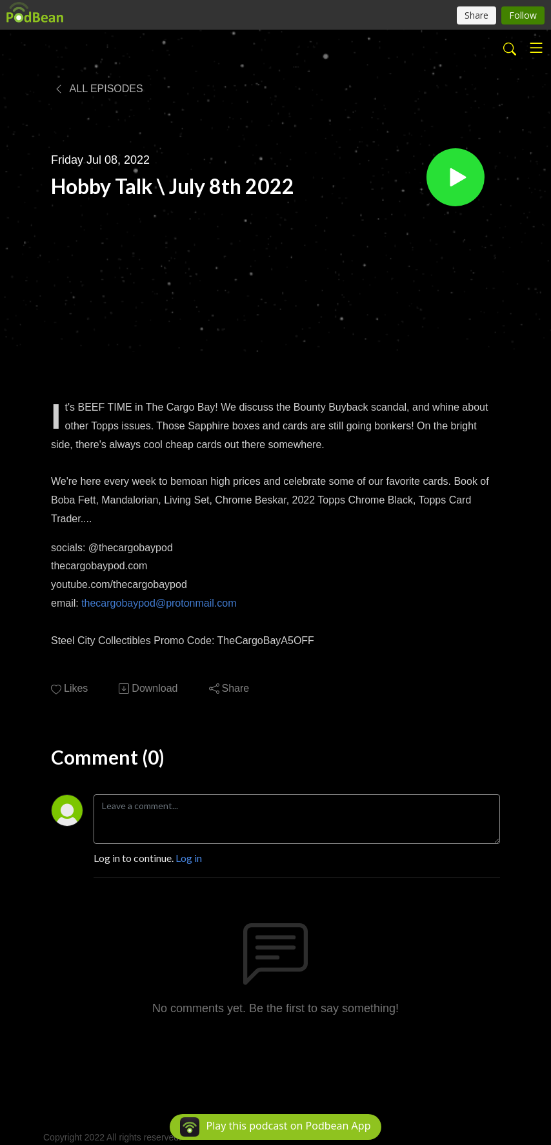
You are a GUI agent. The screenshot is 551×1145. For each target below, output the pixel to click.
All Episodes (98, 88)
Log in (188, 858)
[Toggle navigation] (536, 47)
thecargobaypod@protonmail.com (158, 603)
